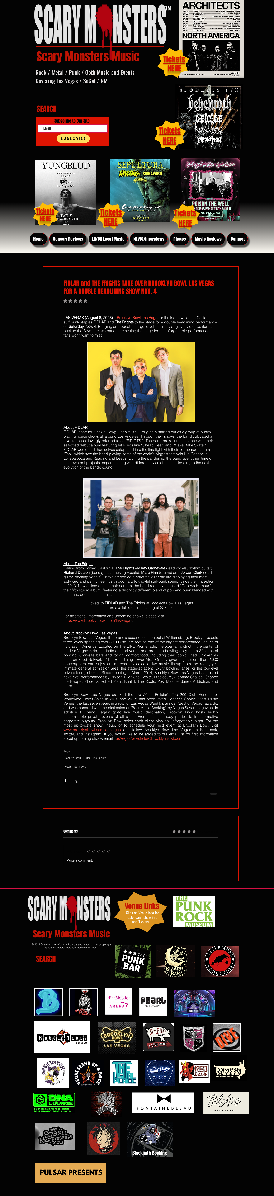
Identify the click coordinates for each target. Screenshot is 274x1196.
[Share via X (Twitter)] (76, 781)
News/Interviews (75, 766)
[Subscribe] (73, 138)
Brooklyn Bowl (72, 757)
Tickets (170, 130)
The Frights (99, 757)
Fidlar (86, 757)
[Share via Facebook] (65, 781)
